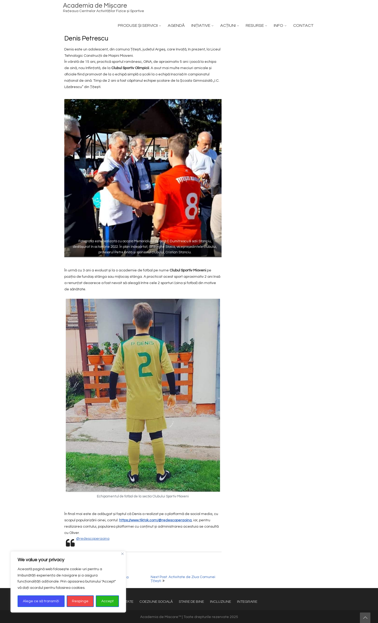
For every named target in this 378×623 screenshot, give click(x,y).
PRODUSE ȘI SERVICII (138, 25)
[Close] (122, 554)
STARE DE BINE (191, 602)
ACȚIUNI (228, 25)
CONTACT (303, 25)
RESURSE (255, 25)
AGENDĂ (176, 25)
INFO (278, 25)
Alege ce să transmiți (41, 601)
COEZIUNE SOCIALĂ (156, 602)
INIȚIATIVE (200, 25)
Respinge (80, 601)
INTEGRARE (247, 602)
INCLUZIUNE (220, 602)
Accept (107, 601)
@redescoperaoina (92, 538)
